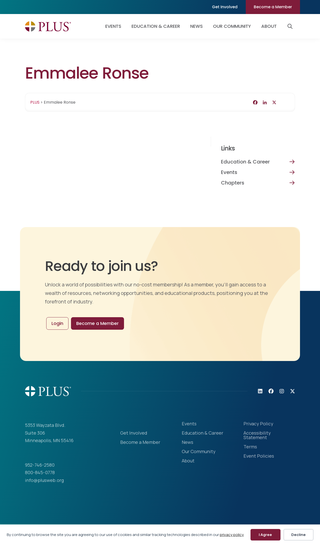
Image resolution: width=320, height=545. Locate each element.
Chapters (232, 182)
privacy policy (232, 534)
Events (229, 172)
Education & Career (245, 161)
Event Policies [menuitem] (259, 456)
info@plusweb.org (44, 480)
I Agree (265, 534)
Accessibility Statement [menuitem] (257, 435)
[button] (291, 26)
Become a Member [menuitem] (273, 7)
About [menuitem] (269, 26)
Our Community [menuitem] (232, 26)
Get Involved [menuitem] (225, 7)
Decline (298, 534)
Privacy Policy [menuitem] (258, 424)
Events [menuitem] (113, 26)
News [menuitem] (196, 26)
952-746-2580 (39, 465)
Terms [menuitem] (250, 447)
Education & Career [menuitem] (156, 26)
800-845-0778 (40, 472)
